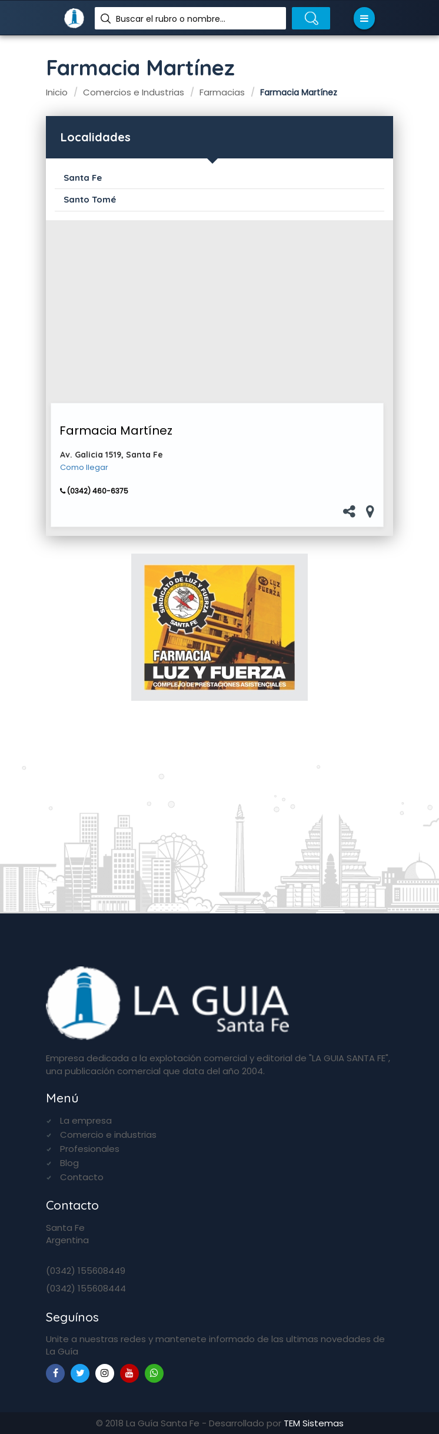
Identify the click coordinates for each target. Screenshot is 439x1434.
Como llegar (84, 467)
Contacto (82, 1177)
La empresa (86, 1120)
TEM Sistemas (314, 1423)
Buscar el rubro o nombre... (170, 19)
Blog (69, 1163)
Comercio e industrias (108, 1134)
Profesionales (89, 1148)
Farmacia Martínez (115, 430)
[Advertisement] (217, 311)
